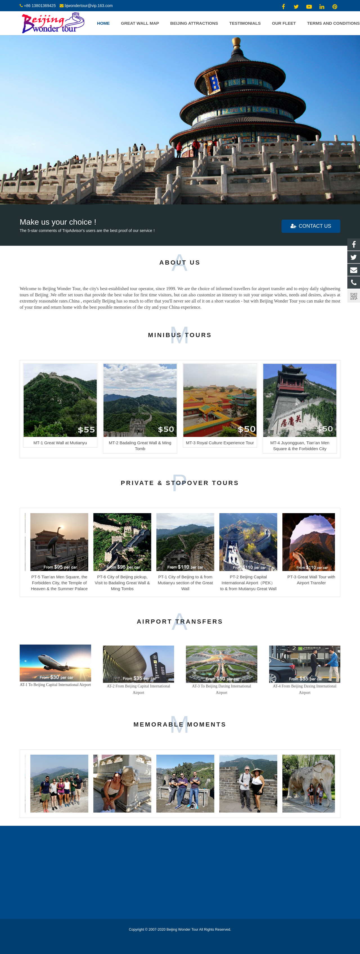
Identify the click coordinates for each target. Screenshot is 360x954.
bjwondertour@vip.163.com (89, 5)
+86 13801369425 (40, 5)
